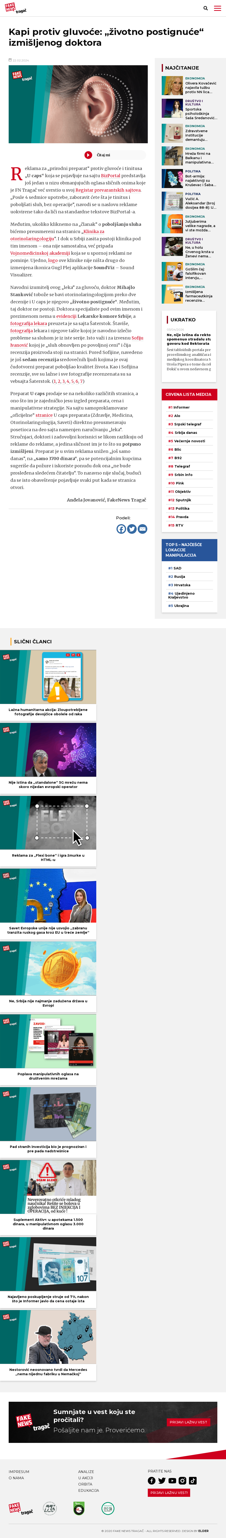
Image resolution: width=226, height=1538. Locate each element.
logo (53, 267)
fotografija (21, 338)
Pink (180, 483)
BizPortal (111, 175)
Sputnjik (183, 500)
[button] (217, 8)
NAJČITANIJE (182, 68)
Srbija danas (186, 432)
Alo (177, 416)
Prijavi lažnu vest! (169, 1493)
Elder (203, 1531)
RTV (179, 525)
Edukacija (88, 1490)
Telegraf (182, 466)
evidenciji (66, 323)
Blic (177, 449)
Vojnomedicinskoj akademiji (41, 260)
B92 (178, 458)
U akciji (85, 1478)
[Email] (142, 536)
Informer (182, 407)
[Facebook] (121, 536)
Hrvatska (182, 585)
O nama (16, 1478)
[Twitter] (132, 536)
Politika (182, 508)
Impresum (19, 1472)
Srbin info (183, 475)
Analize (86, 1472)
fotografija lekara (29, 330)
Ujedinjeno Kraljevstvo (181, 595)
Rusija (179, 576)
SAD (177, 568)
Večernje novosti (189, 441)
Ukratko (183, 320)
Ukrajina (181, 606)
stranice (44, 422)
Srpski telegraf (187, 424)
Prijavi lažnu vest (188, 1422)
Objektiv (183, 491)
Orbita (85, 1484)
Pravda (182, 517)
